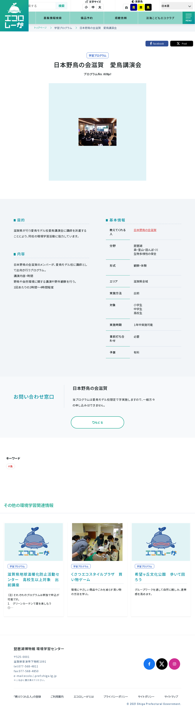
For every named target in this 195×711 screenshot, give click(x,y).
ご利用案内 (57, 696)
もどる (97, 422)
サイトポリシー (146, 696)
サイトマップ (171, 696)
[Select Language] (179, 6)
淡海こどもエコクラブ (163, 18)
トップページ (40, 27)
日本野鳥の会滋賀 (145, 230)
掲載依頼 (130, 18)
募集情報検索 (72, 18)
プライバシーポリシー (116, 696)
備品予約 (101, 18)
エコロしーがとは (84, 696)
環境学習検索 (43, 18)
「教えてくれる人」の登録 (27, 696)
